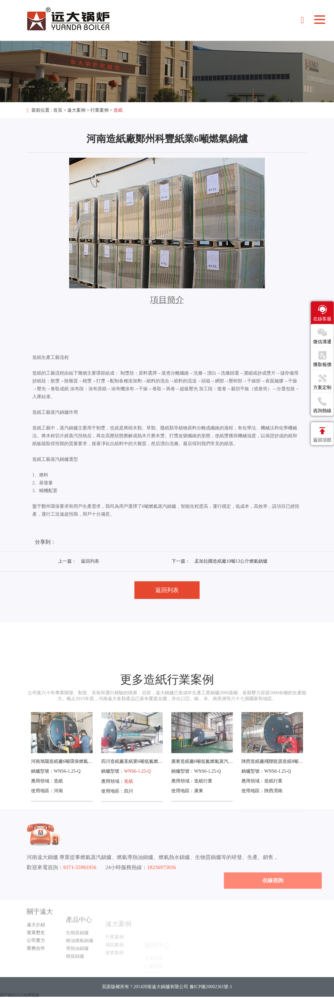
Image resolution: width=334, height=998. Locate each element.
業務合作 (36, 966)
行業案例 (99, 110)
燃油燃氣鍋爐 (79, 959)
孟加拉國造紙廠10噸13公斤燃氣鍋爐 (230, 561)
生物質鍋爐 (77, 951)
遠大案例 (76, 110)
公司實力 (36, 958)
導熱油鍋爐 (77, 966)
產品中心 (79, 938)
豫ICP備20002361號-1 (211, 992)
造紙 (118, 110)
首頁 (57, 110)
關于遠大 (40, 929)
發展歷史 (36, 950)
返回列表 (90, 561)
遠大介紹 (36, 942)
